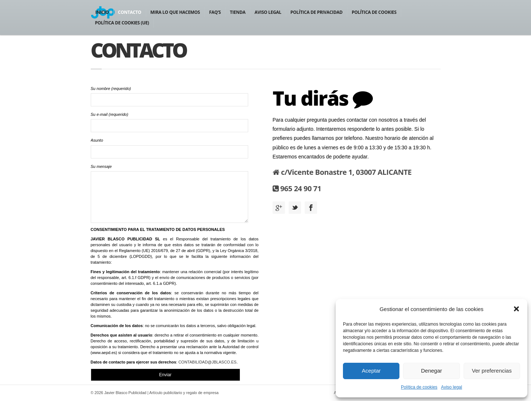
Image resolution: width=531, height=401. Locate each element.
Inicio (102, 12)
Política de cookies (419, 387)
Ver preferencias (492, 370)
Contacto (129, 12)
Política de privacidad (316, 12)
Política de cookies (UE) (122, 23)
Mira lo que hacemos (175, 12)
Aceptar (371, 370)
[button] (516, 308)
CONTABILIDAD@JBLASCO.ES (207, 362)
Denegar (431, 370)
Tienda (238, 12)
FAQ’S (215, 12)
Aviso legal (451, 387)
